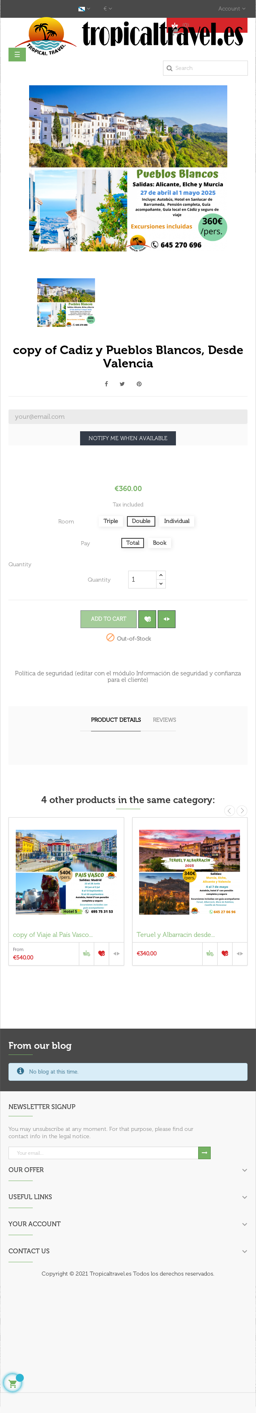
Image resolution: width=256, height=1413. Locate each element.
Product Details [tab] (116, 720)
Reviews (164, 720)
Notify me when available (128, 438)
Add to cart (108, 619)
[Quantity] (142, 579)
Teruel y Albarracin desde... (176, 934)
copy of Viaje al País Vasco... (53, 934)
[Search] (205, 68)
